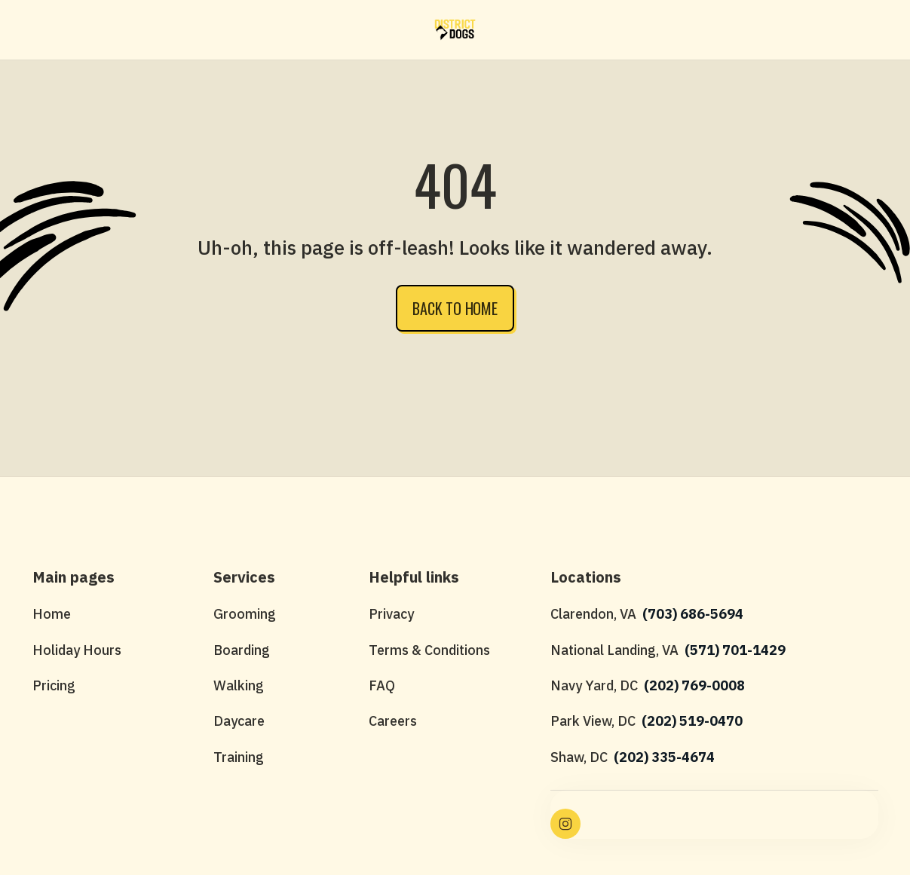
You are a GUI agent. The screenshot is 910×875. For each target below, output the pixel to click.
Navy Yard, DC (594, 685)
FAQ (382, 685)
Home (51, 614)
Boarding (241, 650)
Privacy (391, 614)
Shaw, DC (579, 757)
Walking (238, 685)
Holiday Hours (76, 650)
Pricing (53, 685)
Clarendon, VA (593, 614)
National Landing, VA (614, 650)
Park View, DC (593, 721)
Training (238, 757)
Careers (393, 721)
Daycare (239, 721)
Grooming (244, 614)
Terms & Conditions (429, 650)
